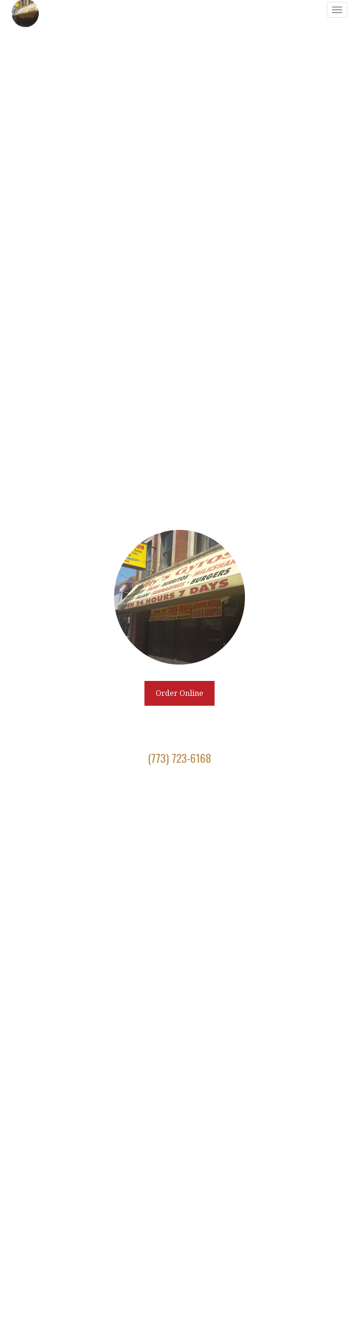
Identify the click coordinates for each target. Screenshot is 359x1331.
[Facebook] (168, 790)
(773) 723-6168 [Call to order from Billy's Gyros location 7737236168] (179, 757)
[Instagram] (191, 790)
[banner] (179, 665)
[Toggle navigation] (337, 10)
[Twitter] (179, 790)
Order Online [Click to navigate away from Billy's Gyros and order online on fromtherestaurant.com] (179, 693)
